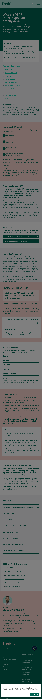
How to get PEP (9, 92)
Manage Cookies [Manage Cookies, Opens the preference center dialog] (22, 694)
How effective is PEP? (11, 82)
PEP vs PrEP (8, 76)
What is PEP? (8, 70)
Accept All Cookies (34, 694)
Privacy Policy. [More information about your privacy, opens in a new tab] (24, 691)
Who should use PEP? (11, 79)
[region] (21, 690)
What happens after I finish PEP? (14, 95)
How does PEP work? (11, 73)
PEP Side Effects (9, 89)
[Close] (38, 685)
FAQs (6, 98)
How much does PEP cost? (12, 85)
